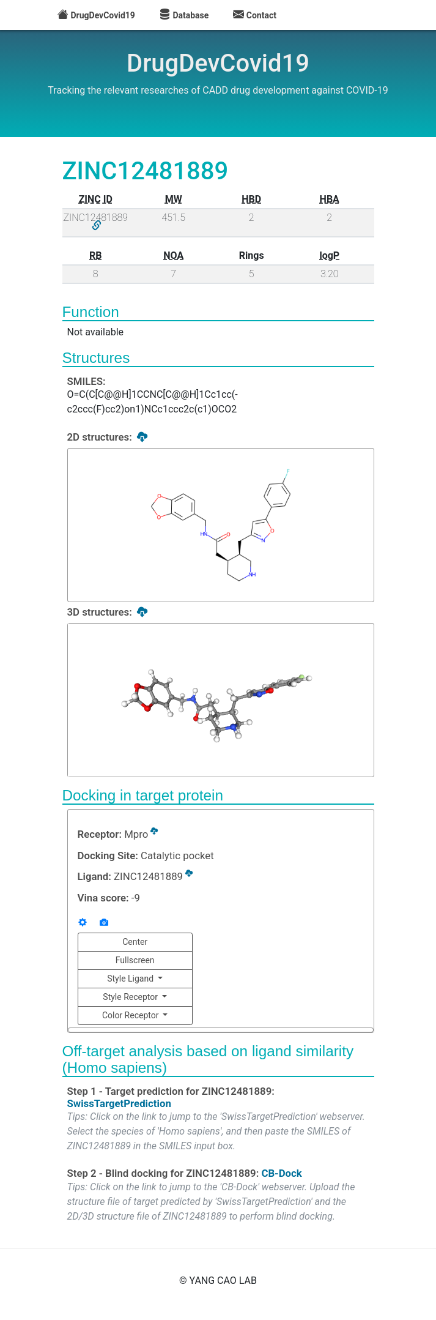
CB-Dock (281, 1172)
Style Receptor (131, 997)
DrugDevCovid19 (96, 15)
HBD (251, 199)
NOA (173, 255)
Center (134, 942)
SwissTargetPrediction (119, 1102)
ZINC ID (96, 199)
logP (329, 255)
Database (184, 15)
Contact (254, 15)
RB (95, 255)
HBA (329, 199)
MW (173, 199)
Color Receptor (131, 1015)
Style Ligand (131, 978)
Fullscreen (135, 960)
